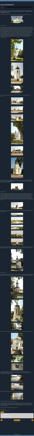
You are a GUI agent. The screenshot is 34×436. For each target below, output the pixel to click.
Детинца (2, 14)
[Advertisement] (17, 2)
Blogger (18, 434)
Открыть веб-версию (17, 421)
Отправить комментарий (6, 416)
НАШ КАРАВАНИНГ (7, 5)
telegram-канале (14, 407)
